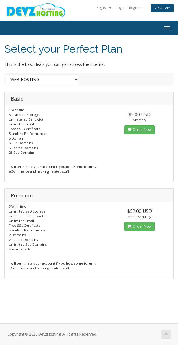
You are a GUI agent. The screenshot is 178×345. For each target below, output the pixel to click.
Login (120, 7)
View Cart (162, 8)
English (104, 7)
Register (135, 7)
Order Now (139, 129)
